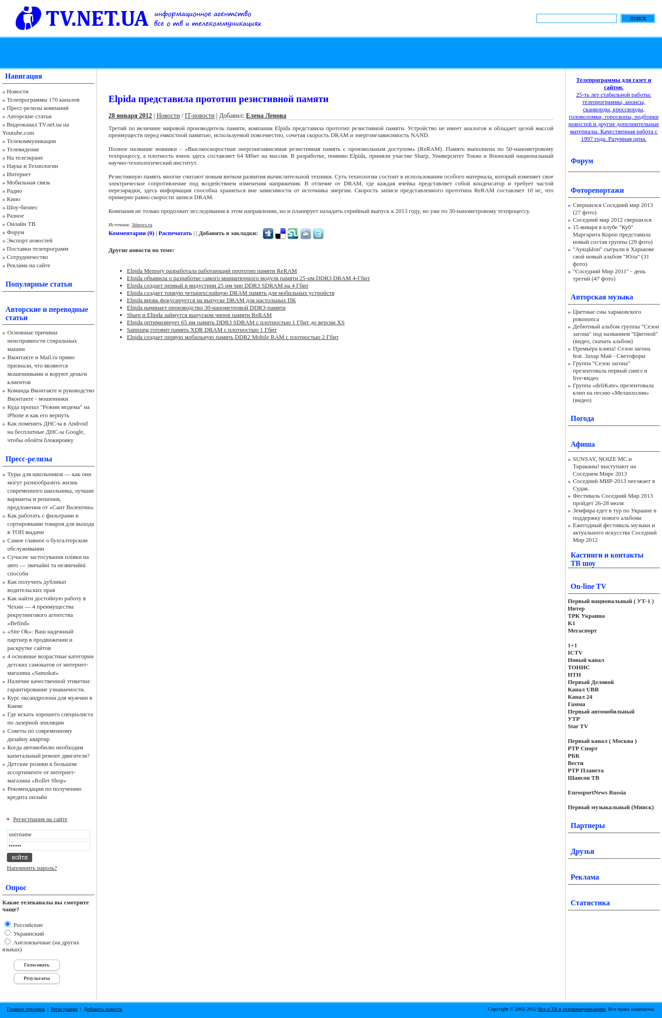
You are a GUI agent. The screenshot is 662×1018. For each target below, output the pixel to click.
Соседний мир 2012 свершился (612, 219)
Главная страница (26, 1009)
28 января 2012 (130, 115)
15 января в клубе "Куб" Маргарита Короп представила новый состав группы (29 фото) (613, 234)
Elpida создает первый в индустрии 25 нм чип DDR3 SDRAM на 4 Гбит (217, 285)
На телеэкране (25, 157)
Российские (27, 924)
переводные (68, 309)
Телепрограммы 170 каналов (43, 99)
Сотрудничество (27, 256)
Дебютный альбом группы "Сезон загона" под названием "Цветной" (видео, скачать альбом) (616, 334)
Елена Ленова (266, 115)
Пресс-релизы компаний (37, 107)
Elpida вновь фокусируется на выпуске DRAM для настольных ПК (211, 300)
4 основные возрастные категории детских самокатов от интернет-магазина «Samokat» (50, 664)
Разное (15, 215)
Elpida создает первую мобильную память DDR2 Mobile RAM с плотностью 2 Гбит (233, 337)
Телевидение (23, 149)
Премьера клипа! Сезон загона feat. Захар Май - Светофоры (612, 352)
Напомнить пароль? (32, 867)
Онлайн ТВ (21, 223)
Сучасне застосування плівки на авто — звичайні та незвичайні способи (48, 565)
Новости (18, 91)
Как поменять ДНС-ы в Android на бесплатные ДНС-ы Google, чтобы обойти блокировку (47, 431)
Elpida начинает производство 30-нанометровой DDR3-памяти (206, 307)
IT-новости (200, 115)
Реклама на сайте (29, 265)
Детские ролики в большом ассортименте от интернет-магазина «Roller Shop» (42, 772)
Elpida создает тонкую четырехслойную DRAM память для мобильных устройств (230, 292)
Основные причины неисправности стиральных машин (42, 340)
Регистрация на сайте (40, 819)
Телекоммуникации (31, 141)
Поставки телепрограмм (37, 248)
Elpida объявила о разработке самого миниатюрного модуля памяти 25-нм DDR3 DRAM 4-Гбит (248, 278)
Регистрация (64, 1009)
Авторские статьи (29, 116)
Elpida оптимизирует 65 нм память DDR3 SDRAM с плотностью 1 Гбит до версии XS (236, 322)
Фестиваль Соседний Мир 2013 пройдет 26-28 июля (613, 499)
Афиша (583, 444)
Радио (14, 190)
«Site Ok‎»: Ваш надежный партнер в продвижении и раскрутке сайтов (40, 639)
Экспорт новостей (30, 240)
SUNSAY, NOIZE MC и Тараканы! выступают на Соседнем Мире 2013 (604, 466)
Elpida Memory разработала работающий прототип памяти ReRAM (212, 270)
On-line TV (588, 586)
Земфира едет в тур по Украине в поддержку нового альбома (614, 514)
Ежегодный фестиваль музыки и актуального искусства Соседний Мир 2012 (614, 532)
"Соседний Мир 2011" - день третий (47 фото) (609, 275)
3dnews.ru (141, 224)
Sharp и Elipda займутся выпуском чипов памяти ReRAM (199, 314)
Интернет (19, 174)
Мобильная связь (28, 182)
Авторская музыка (602, 297)
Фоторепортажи (597, 190)
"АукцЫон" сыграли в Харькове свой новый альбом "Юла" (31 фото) (613, 256)
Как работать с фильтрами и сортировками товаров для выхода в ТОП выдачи (50, 523)
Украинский (28, 933)
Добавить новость (103, 1009)
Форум (15, 232)
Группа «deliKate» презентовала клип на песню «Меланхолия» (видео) (613, 392)
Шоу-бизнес (22, 207)
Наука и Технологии (32, 165)
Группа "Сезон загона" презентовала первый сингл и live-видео (610, 370)
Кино (13, 199)
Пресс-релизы (29, 459)
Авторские (23, 309)
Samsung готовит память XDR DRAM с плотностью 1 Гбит (202, 329)
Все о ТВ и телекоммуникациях (571, 1009)
